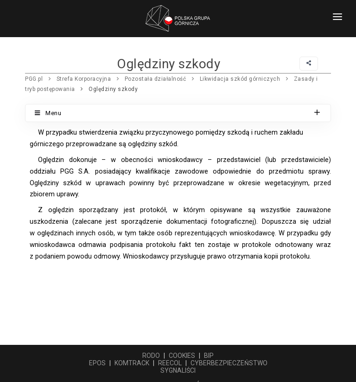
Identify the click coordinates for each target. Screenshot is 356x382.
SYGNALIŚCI (178, 370)
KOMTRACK (131, 363)
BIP (209, 355)
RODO (151, 355)
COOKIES (182, 355)
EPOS (97, 363)
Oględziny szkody (113, 89)
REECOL (170, 363)
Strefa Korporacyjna (84, 79)
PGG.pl (34, 79)
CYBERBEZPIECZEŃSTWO (229, 363)
